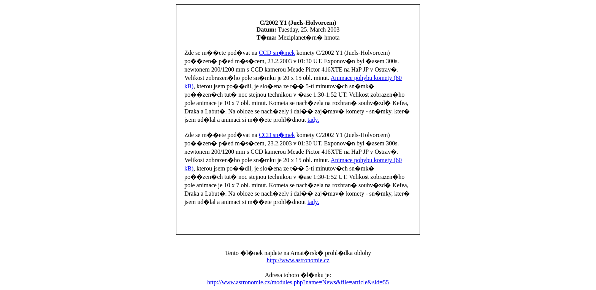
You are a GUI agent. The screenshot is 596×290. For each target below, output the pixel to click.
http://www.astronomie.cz (297, 260)
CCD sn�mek (277, 52)
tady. (313, 119)
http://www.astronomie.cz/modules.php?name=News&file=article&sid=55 (298, 282)
